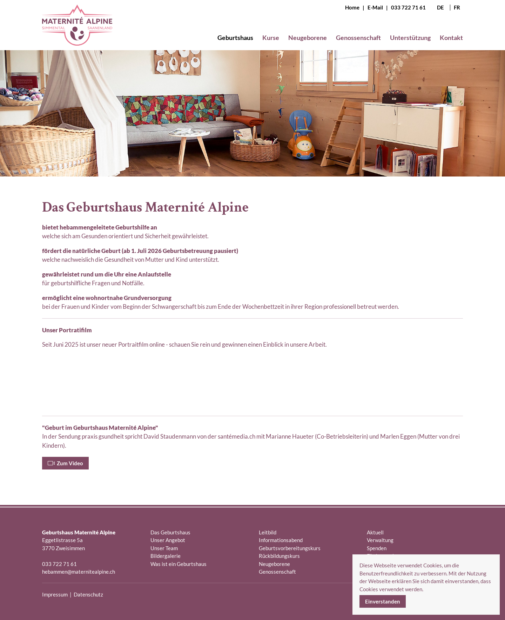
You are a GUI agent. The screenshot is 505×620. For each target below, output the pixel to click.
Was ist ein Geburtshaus (178, 564)
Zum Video (65, 463)
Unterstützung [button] (410, 37)
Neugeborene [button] (307, 37)
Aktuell (375, 532)
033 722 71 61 (408, 7)
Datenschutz (88, 594)
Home (352, 7)
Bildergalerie (165, 556)
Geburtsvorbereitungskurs (290, 548)
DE (440, 8)
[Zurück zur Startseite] (77, 31)
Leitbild (267, 532)
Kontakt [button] (451, 37)
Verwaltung (380, 540)
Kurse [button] (270, 37)
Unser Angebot (167, 540)
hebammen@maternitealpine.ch (78, 571)
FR (457, 8)
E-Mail (375, 7)
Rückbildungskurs (279, 556)
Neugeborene (274, 564)
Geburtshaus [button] (235, 37)
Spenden (376, 548)
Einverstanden (382, 601)
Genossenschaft (277, 571)
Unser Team (164, 548)
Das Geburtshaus (170, 532)
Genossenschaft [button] (358, 37)
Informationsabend (281, 540)
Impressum (55, 594)
